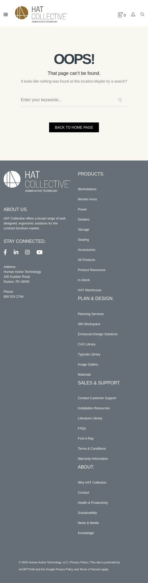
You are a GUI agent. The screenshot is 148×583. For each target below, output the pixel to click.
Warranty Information (93, 459)
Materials (84, 374)
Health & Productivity (93, 503)
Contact (83, 492)
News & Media (88, 523)
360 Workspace (89, 324)
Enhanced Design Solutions (98, 334)
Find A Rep (86, 438)
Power (82, 209)
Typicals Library (89, 354)
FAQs (82, 428)
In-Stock (84, 280)
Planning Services (91, 314)
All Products (86, 260)
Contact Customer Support (97, 398)
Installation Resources (94, 408)
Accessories (87, 250)
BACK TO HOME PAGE (74, 127)
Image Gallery (88, 364)
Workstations (87, 189)
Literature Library (90, 418)
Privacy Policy (79, 562)
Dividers (84, 219)
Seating (83, 240)
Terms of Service (90, 569)
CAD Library (87, 344)
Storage (83, 229)
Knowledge (86, 533)
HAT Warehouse (90, 290)
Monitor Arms (87, 199)
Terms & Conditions (92, 448)
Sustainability (87, 513)
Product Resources (92, 270)
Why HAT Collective (92, 482)
